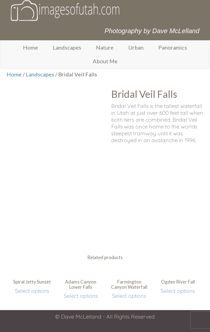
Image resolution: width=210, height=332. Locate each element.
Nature (104, 47)
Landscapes (67, 47)
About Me (105, 61)
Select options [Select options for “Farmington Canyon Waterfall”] (129, 295)
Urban (136, 47)
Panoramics (172, 47)
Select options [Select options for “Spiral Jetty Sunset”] (32, 290)
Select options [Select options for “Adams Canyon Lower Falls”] (81, 295)
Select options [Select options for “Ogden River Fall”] (178, 290)
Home (30, 47)
